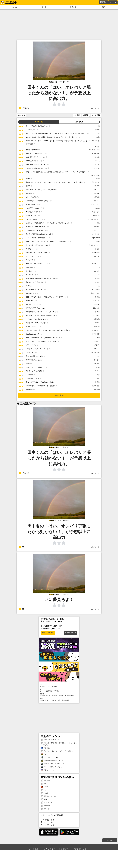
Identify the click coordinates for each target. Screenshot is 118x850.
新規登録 (103, 2)
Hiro (98, 260)
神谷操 (97, 382)
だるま (97, 147)
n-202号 (44, 787)
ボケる (44, 7)
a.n (99, 267)
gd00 (98, 367)
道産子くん (45, 809)
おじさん (97, 363)
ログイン (113, 2)
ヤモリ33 (96, 186)
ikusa (98, 241)
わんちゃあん (95, 153)
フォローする (47, 822)
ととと (97, 249)
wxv (98, 337)
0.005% (97, 323)
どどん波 (97, 197)
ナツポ (44, 793)
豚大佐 (97, 312)
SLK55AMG (96, 289)
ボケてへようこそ (70, 633)
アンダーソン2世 (94, 204)
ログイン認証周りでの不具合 (59, 690)
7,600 (23, 108)
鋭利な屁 (97, 319)
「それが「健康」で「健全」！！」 (53, 764)
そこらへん (96, 300)
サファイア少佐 (94, 150)
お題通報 (85, 115)
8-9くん (97, 168)
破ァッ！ (97, 349)
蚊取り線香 (96, 386)
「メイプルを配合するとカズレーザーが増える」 (57, 751)
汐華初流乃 (96, 252)
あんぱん (97, 360)
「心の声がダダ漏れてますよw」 (52, 760)
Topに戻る (109, 840)
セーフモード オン (47, 633)
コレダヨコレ (46, 802)
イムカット (96, 271)
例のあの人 (96, 182)
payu (98, 178)
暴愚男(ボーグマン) (48, 796)
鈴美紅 (97, 297)
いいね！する (47, 820)
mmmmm (45, 806)
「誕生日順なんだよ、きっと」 (52, 740)
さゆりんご (96, 330)
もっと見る (59, 395)
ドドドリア (96, 334)
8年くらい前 (95, 547)
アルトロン (96, 230)
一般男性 (97, 226)
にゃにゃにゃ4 (95, 352)
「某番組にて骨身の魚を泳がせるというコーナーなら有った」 (59, 744)
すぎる (97, 282)
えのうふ (97, 341)
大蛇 (98, 126)
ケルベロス (96, 263)
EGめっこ (96, 308)
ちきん (97, 371)
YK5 (43, 784)
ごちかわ (97, 157)
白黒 (98, 223)
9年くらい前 (95, 108)
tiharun (44, 799)
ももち (97, 164)
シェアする (21, 115)
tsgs (43, 790)
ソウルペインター (94, 175)
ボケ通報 (77, 115)
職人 (103, 7)
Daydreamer (96, 238)
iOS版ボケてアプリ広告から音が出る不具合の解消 (59, 695)
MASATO (97, 345)
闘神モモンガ (95, 293)
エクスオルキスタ (94, 219)
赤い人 (97, 161)
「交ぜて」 (45, 748)
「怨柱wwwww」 (47, 770)
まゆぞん (97, 304)
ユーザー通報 (96, 115)
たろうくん (96, 212)
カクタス (97, 201)
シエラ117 (96, 315)
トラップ (97, 189)
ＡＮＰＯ (97, 256)
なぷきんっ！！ (94, 245)
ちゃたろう (45, 780)
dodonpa (97, 326)
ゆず (98, 375)
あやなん (97, 193)
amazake (97, 389)
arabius (97, 208)
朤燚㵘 (97, 130)
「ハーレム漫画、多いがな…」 (51, 767)
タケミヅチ (96, 234)
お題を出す (74, 7)
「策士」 (45, 754)
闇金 (98, 378)
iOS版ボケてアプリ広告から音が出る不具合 (59, 699)
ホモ (98, 133)
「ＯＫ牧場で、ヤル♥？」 (50, 757)
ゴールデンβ (95, 215)
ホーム (14, 7)
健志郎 (97, 278)
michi (98, 137)
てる (98, 356)
